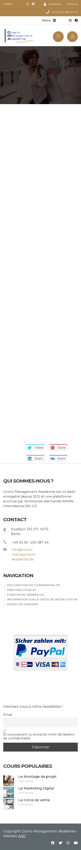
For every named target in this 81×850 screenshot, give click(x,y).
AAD (22, 836)
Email (7, 715)
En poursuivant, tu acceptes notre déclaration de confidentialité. (39, 735)
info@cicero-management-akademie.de (24, 554)
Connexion (53, 3)
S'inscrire (72, 4)
